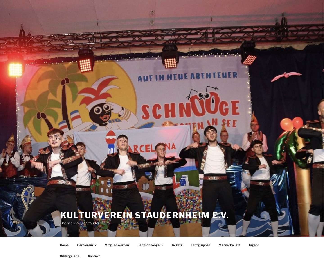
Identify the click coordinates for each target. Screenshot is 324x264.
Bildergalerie (69, 256)
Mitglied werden (117, 245)
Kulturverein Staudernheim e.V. (144, 215)
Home (64, 245)
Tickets (176, 245)
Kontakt (94, 256)
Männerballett (229, 245)
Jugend (254, 245)
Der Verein (87, 245)
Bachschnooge (150, 245)
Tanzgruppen (200, 245)
